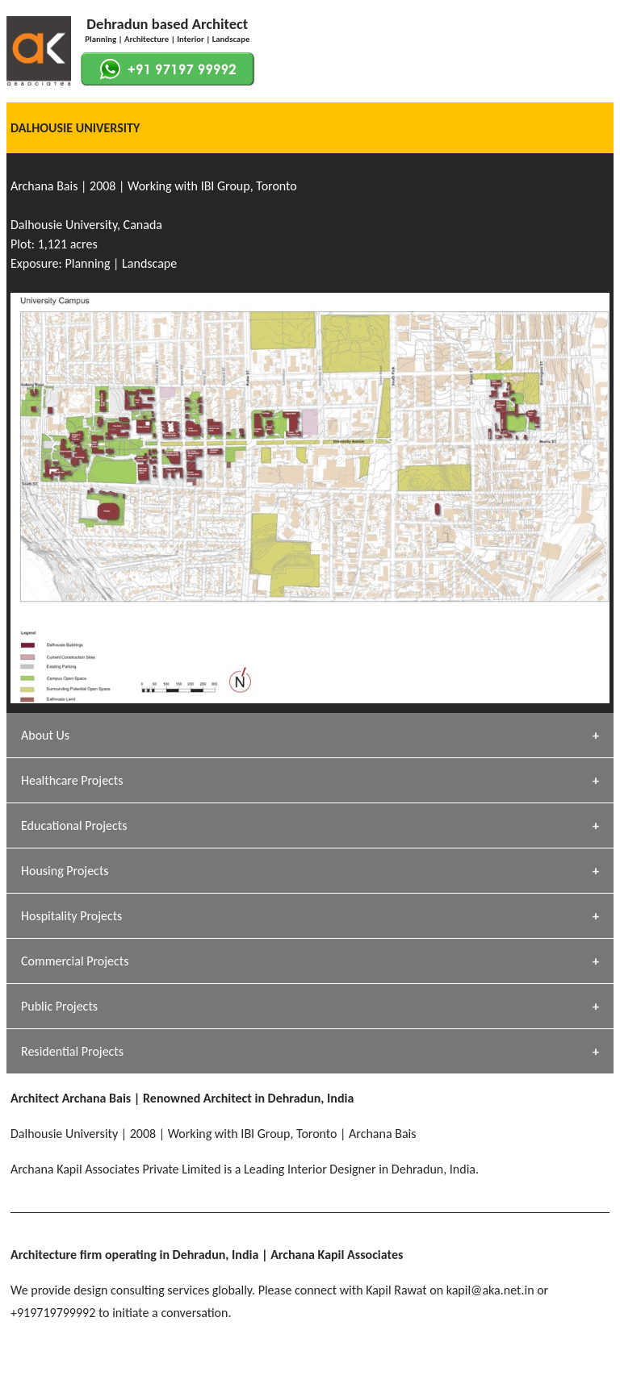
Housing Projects (65, 870)
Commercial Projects (74, 961)
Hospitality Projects (71, 915)
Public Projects (59, 1006)
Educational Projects (74, 825)
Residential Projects (72, 1051)
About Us (45, 735)
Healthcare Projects (72, 780)
